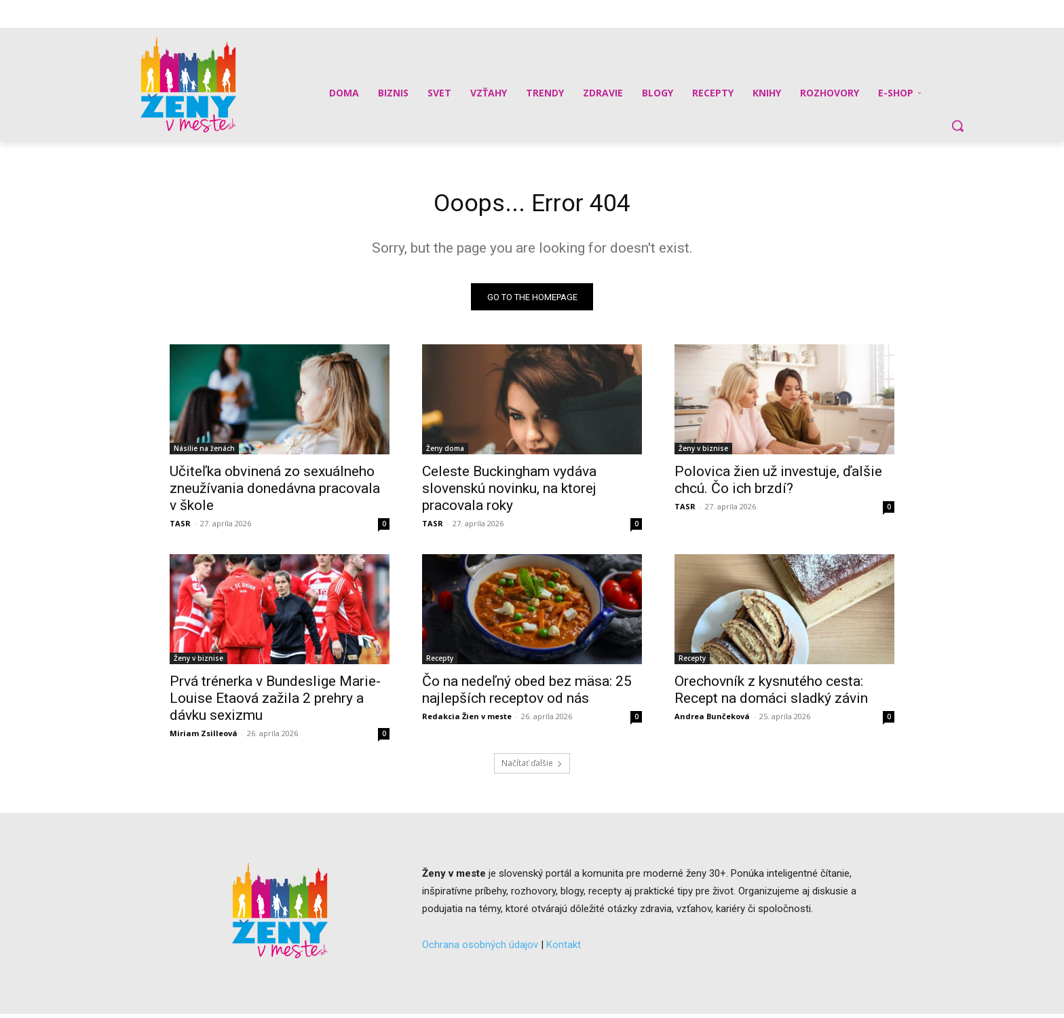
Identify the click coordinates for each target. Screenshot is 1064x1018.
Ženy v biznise (703, 452)
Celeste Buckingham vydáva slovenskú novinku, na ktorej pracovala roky (509, 492)
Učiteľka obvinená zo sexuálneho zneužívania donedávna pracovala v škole (275, 492)
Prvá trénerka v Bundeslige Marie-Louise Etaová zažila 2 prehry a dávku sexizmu (275, 702)
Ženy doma (445, 452)
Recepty (439, 662)
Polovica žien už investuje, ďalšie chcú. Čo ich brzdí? (778, 484)
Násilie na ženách (204, 452)
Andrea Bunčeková (712, 720)
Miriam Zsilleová (204, 737)
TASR (180, 527)
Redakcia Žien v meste (467, 720)
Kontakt (563, 948)
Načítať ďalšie (532, 767)
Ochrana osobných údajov (480, 948)
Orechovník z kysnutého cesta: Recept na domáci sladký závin (771, 693)
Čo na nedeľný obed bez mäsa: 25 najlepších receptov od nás (527, 693)
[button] (957, 125)
